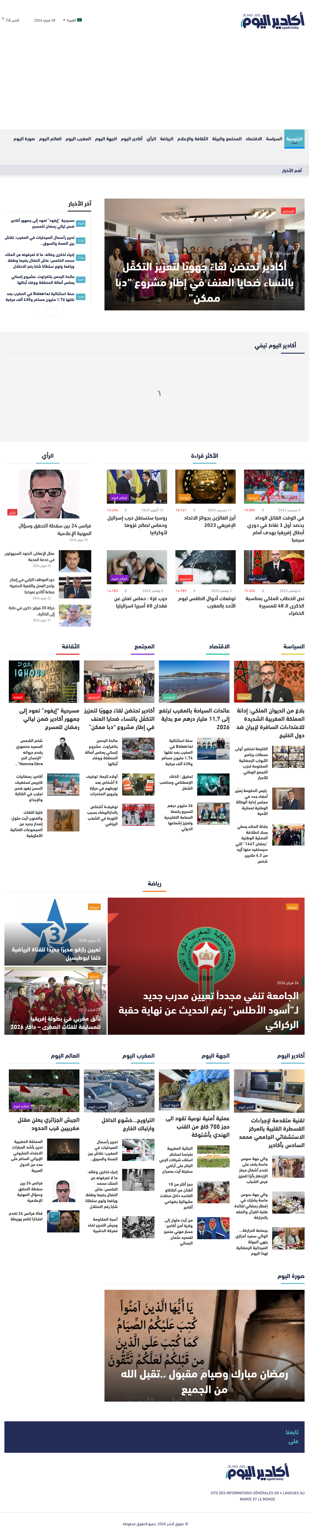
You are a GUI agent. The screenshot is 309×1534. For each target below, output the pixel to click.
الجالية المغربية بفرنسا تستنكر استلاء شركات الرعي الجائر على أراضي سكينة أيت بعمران (176, 1159)
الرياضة (166, 138)
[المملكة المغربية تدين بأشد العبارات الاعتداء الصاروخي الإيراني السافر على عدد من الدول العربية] (63, 1150)
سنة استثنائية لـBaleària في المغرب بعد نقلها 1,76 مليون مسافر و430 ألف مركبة (177, 751)
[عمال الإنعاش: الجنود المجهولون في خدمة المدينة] (75, 561)
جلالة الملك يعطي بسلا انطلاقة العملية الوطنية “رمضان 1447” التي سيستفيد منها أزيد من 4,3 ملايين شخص (251, 843)
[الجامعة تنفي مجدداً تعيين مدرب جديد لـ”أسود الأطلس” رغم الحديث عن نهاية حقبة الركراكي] (206, 966)
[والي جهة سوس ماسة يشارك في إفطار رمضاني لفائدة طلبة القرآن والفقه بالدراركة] (288, 1203)
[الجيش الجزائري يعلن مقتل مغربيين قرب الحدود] (44, 1090)
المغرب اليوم (78, 138)
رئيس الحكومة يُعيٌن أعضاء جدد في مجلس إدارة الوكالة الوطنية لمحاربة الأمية (251, 801)
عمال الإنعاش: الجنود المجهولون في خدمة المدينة (29, 556)
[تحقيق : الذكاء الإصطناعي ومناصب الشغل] (213, 784)
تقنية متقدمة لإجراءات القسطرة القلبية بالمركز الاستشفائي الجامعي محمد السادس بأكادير (272, 1132)
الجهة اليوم (106, 138)
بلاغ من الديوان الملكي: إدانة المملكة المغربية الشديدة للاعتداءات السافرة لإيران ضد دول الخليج (270, 722)
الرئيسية (294, 138)
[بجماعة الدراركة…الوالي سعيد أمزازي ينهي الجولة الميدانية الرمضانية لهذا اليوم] (288, 1238)
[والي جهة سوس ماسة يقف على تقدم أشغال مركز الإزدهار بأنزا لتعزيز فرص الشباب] (288, 1167)
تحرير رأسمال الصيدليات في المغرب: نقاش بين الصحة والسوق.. (103, 1150)
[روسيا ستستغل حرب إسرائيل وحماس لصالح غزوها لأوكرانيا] (137, 487)
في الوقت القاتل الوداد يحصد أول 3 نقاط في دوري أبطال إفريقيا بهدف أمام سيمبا (275, 528)
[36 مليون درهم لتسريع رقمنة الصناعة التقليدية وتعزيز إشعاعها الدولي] (213, 814)
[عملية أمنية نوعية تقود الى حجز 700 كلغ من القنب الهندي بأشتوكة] (194, 1090)
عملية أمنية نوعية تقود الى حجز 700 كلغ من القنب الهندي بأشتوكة (198, 1125)
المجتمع (288, 210)
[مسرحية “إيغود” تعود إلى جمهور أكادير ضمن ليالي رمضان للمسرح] (44, 681)
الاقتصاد (254, 138)
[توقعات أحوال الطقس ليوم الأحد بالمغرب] (205, 567)
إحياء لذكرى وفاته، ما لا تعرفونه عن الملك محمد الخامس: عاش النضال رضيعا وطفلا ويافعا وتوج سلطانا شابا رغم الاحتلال (101, 1189)
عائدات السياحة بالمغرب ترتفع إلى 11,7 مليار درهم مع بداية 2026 (194, 718)
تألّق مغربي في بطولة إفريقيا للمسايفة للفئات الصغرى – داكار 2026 (56, 1021)
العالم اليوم (50, 138)
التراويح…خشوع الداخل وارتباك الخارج (128, 1123)
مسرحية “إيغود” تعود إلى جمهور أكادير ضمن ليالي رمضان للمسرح (49, 718)
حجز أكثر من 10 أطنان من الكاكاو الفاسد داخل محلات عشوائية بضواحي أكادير (176, 1195)
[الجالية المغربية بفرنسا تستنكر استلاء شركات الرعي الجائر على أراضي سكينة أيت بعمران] (213, 1156)
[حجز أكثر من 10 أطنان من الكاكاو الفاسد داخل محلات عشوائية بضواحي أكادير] (213, 1192)
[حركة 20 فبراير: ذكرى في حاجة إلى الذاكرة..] (75, 616)
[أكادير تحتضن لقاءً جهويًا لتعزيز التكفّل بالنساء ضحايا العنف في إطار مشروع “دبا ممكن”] (204, 254)
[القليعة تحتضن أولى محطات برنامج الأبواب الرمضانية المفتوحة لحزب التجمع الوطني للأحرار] (288, 757)
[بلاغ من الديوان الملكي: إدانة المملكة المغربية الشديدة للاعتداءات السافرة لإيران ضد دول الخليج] (269, 681)
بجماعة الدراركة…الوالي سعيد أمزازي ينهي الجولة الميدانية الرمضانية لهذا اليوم (251, 1241)
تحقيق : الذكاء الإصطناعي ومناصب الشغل (176, 781)
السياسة (274, 138)
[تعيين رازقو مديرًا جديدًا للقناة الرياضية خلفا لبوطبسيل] (55, 932)
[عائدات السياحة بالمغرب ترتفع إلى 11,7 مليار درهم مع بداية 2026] (194, 681)
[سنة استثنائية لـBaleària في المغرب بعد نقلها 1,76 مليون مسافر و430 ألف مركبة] (213, 749)
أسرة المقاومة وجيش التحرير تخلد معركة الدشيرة (103, 1224)
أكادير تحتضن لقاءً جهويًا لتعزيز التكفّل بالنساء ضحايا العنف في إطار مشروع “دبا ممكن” (204, 281)
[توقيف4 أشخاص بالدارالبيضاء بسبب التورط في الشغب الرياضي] (138, 815)
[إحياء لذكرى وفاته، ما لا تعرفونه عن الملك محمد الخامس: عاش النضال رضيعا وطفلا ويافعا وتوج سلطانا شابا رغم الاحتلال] (138, 1180)
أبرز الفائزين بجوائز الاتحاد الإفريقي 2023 (210, 521)
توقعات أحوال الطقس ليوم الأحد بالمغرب (207, 601)
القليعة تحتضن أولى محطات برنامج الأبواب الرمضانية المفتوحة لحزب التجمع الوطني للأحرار (251, 763)
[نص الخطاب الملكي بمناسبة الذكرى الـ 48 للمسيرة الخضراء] (274, 567)
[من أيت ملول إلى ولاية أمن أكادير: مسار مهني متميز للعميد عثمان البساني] (213, 1228)
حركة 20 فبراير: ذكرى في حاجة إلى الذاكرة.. (31, 610)
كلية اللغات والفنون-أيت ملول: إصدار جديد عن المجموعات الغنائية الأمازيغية (26, 823)
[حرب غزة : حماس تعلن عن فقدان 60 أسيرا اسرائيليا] (137, 567)
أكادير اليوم (131, 138)
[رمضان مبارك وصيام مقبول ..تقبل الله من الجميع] (204, 1346)
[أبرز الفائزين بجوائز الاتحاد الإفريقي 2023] (205, 487)
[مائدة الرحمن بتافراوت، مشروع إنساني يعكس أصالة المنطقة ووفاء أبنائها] (138, 749)
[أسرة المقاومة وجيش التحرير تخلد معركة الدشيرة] (138, 1227)
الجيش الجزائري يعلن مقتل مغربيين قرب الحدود (48, 1123)
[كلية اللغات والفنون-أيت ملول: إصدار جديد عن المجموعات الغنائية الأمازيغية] (63, 820)
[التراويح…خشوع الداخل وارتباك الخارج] (119, 1090)
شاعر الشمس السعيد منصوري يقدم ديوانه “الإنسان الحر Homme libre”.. (29, 751)
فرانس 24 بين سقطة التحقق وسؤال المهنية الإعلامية (55, 529)
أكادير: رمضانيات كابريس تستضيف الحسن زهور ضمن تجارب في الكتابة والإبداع (28, 787)
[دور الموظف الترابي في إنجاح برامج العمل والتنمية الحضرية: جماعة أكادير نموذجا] (75, 587)
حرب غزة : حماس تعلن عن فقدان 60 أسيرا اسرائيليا (140, 601)
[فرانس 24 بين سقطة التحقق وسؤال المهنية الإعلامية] (47, 494)
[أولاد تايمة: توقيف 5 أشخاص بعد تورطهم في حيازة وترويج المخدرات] (138, 784)
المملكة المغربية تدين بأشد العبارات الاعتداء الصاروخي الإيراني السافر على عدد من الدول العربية (27, 1155)
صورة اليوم (24, 138)
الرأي (151, 138)
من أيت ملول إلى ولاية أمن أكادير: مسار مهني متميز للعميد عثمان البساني (178, 1231)
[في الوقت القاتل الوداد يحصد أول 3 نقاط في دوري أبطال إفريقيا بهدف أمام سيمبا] (274, 487)
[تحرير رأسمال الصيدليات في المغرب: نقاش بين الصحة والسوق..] (138, 1150)
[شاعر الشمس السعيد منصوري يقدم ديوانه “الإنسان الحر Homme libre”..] (63, 749)
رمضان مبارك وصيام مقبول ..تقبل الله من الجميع (204, 1380)
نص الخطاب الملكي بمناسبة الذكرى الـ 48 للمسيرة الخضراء (274, 605)
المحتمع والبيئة (227, 138)
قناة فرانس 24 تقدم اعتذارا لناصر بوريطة (26, 1216)
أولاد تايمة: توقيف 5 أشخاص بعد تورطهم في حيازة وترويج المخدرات (102, 784)
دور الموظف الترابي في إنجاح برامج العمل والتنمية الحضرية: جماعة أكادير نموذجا (31, 585)
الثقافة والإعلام (192, 138)
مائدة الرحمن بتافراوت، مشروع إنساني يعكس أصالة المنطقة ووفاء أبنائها (101, 751)
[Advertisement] (154, 85)
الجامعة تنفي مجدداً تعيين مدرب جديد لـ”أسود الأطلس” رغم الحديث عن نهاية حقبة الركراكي (209, 1009)
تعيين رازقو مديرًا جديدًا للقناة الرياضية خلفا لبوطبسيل (56, 952)
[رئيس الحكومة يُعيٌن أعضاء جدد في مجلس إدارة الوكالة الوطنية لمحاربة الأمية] (288, 799)
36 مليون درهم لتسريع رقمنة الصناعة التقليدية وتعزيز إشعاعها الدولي (178, 816)
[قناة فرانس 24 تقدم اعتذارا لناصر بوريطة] (63, 1221)
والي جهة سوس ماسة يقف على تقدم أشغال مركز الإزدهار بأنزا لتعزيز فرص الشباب (253, 1169)
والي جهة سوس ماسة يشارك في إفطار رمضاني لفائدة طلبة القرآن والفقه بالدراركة (251, 1205)
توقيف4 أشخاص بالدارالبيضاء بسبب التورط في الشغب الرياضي (102, 815)
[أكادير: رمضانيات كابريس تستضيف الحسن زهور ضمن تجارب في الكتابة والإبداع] (63, 784)
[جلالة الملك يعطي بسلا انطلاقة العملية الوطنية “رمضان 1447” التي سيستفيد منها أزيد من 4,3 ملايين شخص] (288, 834)
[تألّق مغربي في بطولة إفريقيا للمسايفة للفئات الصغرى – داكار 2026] (55, 1001)
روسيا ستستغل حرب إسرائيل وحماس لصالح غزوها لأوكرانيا (137, 524)
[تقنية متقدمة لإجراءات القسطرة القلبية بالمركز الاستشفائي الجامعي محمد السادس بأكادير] (269, 1091)
